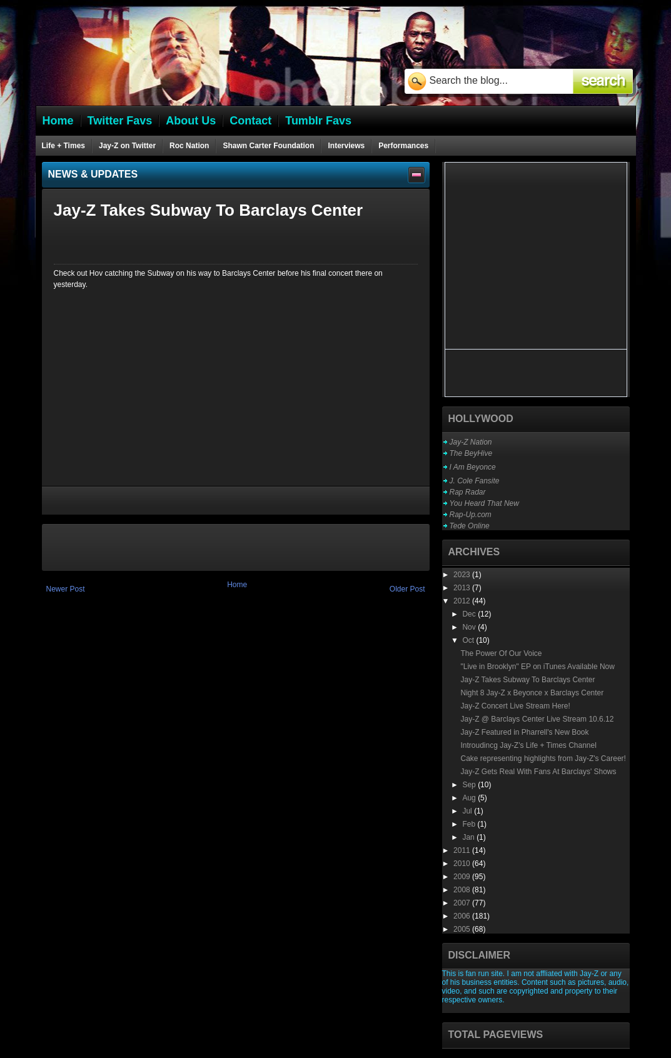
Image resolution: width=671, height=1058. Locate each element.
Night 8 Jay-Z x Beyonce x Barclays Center (531, 692)
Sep (470, 784)
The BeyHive (471, 453)
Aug (470, 798)
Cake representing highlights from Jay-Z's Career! (542, 758)
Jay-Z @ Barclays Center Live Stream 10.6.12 (536, 719)
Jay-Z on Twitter (127, 145)
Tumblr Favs (318, 120)
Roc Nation (189, 145)
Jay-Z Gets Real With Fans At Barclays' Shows (538, 771)
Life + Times (63, 145)
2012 (462, 601)
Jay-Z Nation (471, 442)
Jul (468, 811)
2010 (462, 863)
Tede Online (470, 525)
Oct (469, 640)
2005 (462, 929)
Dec (470, 614)
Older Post (407, 589)
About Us (191, 120)
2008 (462, 889)
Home (237, 584)
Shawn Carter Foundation (268, 145)
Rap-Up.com (471, 514)
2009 (462, 876)
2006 (462, 916)
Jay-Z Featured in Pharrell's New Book (524, 732)
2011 (462, 850)
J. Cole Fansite (475, 480)
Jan (469, 837)
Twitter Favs (120, 120)
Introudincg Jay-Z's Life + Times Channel (528, 745)
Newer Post (65, 589)
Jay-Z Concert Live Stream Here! (515, 706)
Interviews (346, 145)
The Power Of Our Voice (501, 653)
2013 (462, 587)
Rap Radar (468, 492)
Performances (403, 145)
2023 (462, 574)
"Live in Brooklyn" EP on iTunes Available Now (537, 666)
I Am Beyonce (473, 467)
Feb (469, 824)
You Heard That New (484, 503)
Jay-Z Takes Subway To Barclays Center (527, 679)
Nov (470, 627)
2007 (462, 903)
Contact (250, 120)
